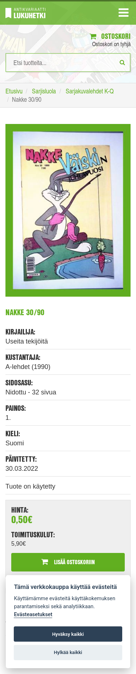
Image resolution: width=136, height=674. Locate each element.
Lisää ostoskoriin (68, 562)
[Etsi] (122, 62)
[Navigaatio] (123, 14)
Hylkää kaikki (68, 652)
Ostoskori (110, 36)
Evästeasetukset (33, 614)
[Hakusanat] (68, 62)
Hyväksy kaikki (68, 634)
